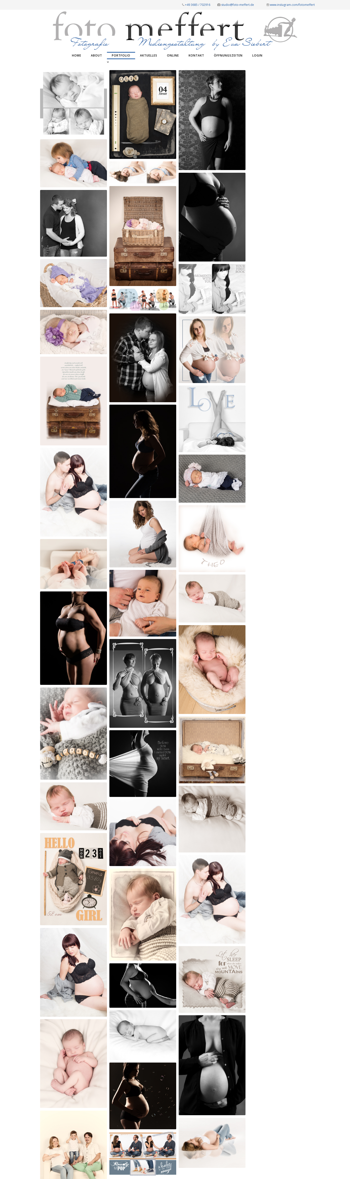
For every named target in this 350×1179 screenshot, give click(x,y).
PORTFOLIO (121, 55)
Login (257, 55)
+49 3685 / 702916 (196, 5)
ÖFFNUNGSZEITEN (228, 55)
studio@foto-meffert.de (235, 5)
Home (76, 55)
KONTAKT (196, 55)
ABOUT (96, 55)
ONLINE (173, 55)
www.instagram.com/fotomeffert (291, 5)
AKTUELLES (148, 55)
